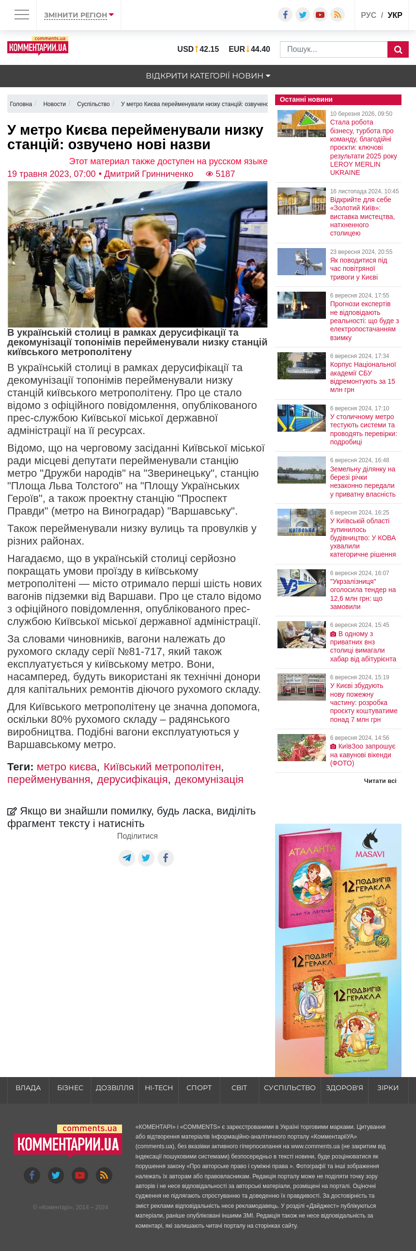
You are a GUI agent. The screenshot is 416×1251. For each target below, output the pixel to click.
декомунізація (209, 779)
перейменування (48, 779)
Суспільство (290, 1087)
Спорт (199, 1087)
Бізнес (70, 1087)
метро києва (67, 767)
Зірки (388, 1087)
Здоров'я (344, 1087)
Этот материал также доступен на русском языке (168, 161)
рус (368, 15)
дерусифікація (132, 779)
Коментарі (56, 1207)
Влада (28, 1087)
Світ (239, 1087)
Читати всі (380, 780)
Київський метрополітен (162, 767)
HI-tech (159, 1087)
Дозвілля (115, 1087)
